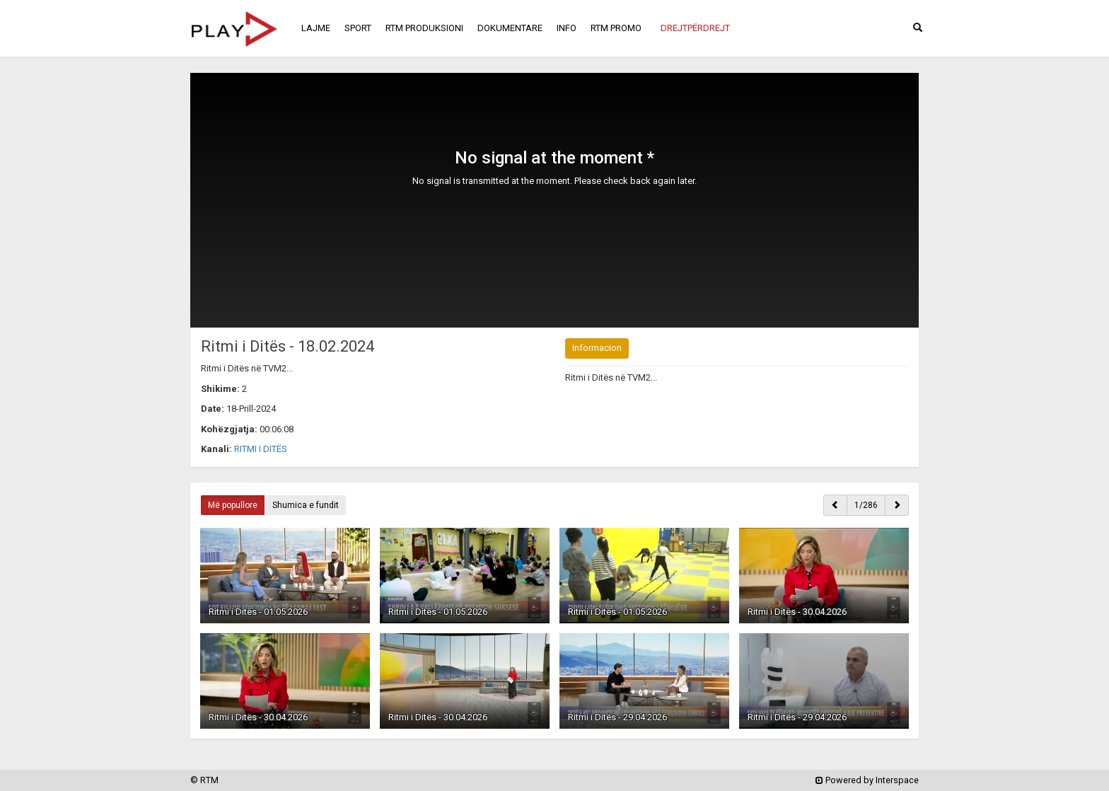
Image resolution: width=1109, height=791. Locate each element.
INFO (566, 28)
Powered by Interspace (867, 780)
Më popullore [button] (232, 505)
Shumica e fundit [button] (305, 505)
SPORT (357, 28)
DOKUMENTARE (509, 28)
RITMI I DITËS (260, 449)
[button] (695, 28)
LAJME (315, 28)
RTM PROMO (616, 28)
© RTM (204, 780)
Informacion (597, 347)
